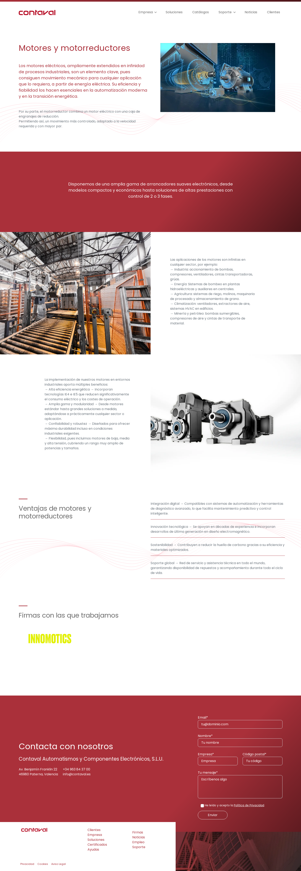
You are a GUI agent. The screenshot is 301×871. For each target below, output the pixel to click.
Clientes (273, 12)
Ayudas (93, 849)
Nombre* (240, 740)
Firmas (137, 832)
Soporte (225, 12)
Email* (240, 722)
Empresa (145, 12)
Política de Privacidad (249, 805)
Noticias (251, 12)
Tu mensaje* (240, 784)
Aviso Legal (58, 864)
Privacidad (27, 864)
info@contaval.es (77, 774)
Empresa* (218, 758)
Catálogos (200, 12)
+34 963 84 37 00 (76, 769)
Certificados (97, 844)
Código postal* (262, 758)
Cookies (42, 864)
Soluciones (174, 12)
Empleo (138, 842)
